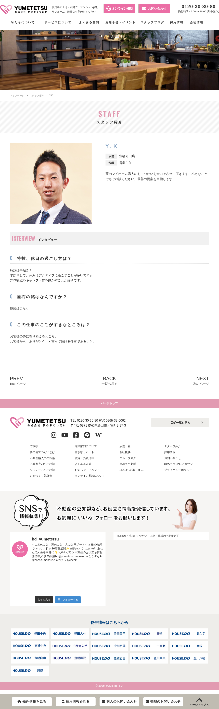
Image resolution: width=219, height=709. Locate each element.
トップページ (17, 95)
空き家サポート (84, 456)
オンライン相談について (90, 479)
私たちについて (23, 22)
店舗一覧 (125, 450)
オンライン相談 (119, 8)
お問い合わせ (154, 8)
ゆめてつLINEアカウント (180, 467)
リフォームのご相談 (42, 473)
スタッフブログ (152, 22)
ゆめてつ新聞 (127, 467)
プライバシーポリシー (178, 473)
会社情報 (196, 22)
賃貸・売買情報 (84, 461)
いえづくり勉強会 (41, 479)
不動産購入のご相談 (42, 461)
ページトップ (109, 405)
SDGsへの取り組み (131, 473)
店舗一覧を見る (180, 426)
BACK (109, 381)
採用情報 (177, 22)
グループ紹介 (127, 461)
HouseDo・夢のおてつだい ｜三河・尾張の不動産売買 (147, 539)
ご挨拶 (34, 450)
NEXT (201, 381)
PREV (18, 381)
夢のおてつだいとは (42, 456)
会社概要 (125, 456)
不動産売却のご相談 (42, 467)
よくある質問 (89, 22)
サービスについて (57, 22)
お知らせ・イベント (120, 22)
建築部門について (86, 450)
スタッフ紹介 (37, 95)
